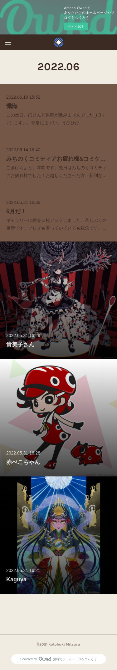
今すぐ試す (76, 26)
